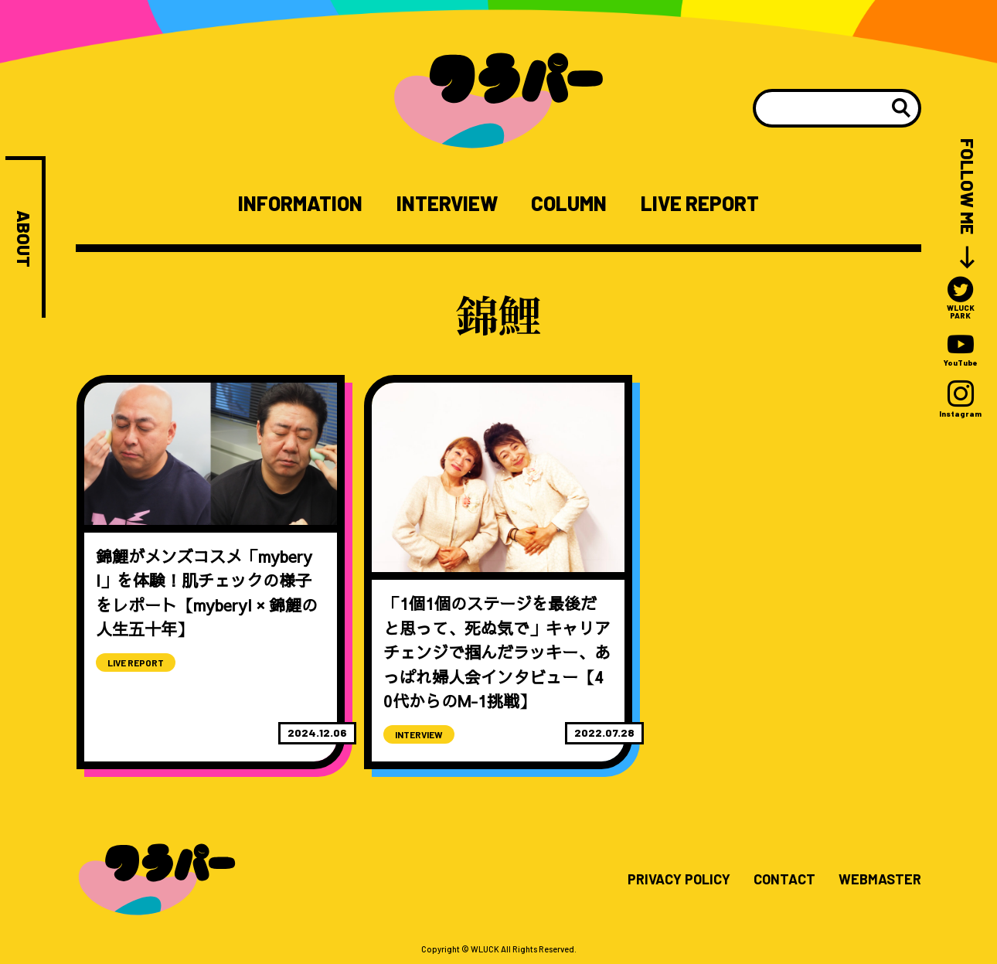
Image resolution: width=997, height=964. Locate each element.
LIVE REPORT (700, 203)
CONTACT (784, 879)
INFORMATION (300, 203)
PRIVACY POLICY (679, 879)
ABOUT (23, 238)
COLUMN (569, 203)
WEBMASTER (880, 879)
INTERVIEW (447, 203)
